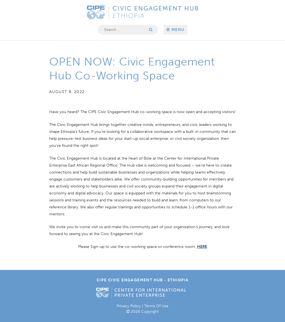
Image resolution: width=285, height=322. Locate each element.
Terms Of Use (156, 306)
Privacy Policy (129, 306)
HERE (202, 246)
